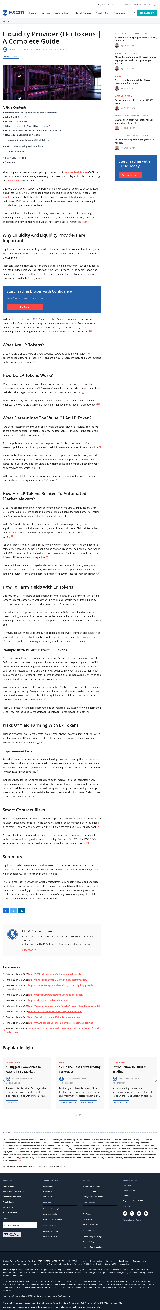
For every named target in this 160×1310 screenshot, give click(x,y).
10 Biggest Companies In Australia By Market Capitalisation (23, 1065)
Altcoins (119, 33)
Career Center (8, 1203)
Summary (10, 162)
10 (4, 1030)
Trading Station (49, 1187)
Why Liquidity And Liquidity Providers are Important (31, 112)
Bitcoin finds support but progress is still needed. (135, 141)
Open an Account (130, 175)
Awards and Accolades (12, 1193)
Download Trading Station (53, 1205)
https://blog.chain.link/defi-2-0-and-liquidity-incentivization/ (57, 979)
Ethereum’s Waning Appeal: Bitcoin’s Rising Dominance (136, 39)
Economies (12, 1098)
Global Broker (8, 1182)
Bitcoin (95, 565)
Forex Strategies (88, 1098)
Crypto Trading (11, 57)
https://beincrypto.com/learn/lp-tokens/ (48, 1000)
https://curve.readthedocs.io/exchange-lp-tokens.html (55, 1011)
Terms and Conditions (12, 1299)
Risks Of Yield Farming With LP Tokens (24, 146)
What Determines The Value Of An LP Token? (27, 126)
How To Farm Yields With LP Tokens (22, 134)
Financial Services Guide (39, 1280)
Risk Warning (86, 1299)
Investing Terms (121, 1098)
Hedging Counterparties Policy (95, 1243)
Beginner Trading (68, 1098)
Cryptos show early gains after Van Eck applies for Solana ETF (134, 121)
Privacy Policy (88, 1238)
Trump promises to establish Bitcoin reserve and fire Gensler (132, 82)
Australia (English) (11, 1221)
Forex (62, 1058)
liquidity (7, 197)
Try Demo (139, 4)
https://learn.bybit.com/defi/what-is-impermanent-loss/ (55, 1017)
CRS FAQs (104, 1299)
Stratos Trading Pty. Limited (15, 1257)
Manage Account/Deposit (93, 1193)
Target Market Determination (37, 1283)
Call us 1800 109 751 (130, 1186)
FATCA (96, 1299)
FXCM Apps (87, 1215)
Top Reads (87, 1210)
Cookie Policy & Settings (92, 1232)
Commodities (120, 1058)
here (20, 1157)
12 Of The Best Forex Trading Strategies (79, 1065)
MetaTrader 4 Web (50, 1232)
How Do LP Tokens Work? (18, 121)
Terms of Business (90, 1280)
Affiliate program (10, 1208)
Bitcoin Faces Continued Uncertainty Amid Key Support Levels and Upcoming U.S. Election (136, 60)
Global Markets (15, 1058)
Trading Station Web (51, 1227)
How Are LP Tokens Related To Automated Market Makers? (34, 130)
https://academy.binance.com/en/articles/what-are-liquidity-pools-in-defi (64, 1006)
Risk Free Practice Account (93, 1182)
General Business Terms (47, 1299)
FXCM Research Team (29, 49)
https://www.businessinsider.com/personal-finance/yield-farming (60, 1022)
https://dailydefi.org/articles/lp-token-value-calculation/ (55, 994)
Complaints (74, 1299)
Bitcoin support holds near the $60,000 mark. (134, 102)
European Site (115, 1299)
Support (128, 4)
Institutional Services (91, 1220)
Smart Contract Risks (15, 157)
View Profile (29, 950)
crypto (85, 221)
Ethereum (11, 569)
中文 (155, 4)
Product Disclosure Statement (128, 1257)
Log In (148, 4)
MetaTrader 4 (48, 1193)
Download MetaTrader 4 (52, 1215)
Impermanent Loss (17, 151)
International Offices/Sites (13, 1187)
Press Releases (8, 1198)
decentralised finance (76, 172)
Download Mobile (50, 1210)
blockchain (13, 180)
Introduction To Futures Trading (130, 1065)
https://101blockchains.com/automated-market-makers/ (56, 974)
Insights (6, 21)
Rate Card (63, 1299)
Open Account (147, 11)
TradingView (48, 1182)
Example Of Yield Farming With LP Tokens (28, 140)
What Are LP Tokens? (15, 117)
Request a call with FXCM (110, 4)
